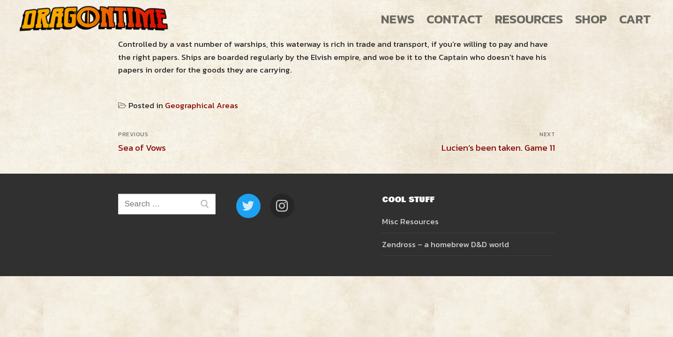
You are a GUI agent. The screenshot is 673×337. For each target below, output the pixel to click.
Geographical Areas (201, 105)
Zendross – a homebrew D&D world (445, 244)
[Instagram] (282, 206)
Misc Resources (410, 221)
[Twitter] (248, 206)
